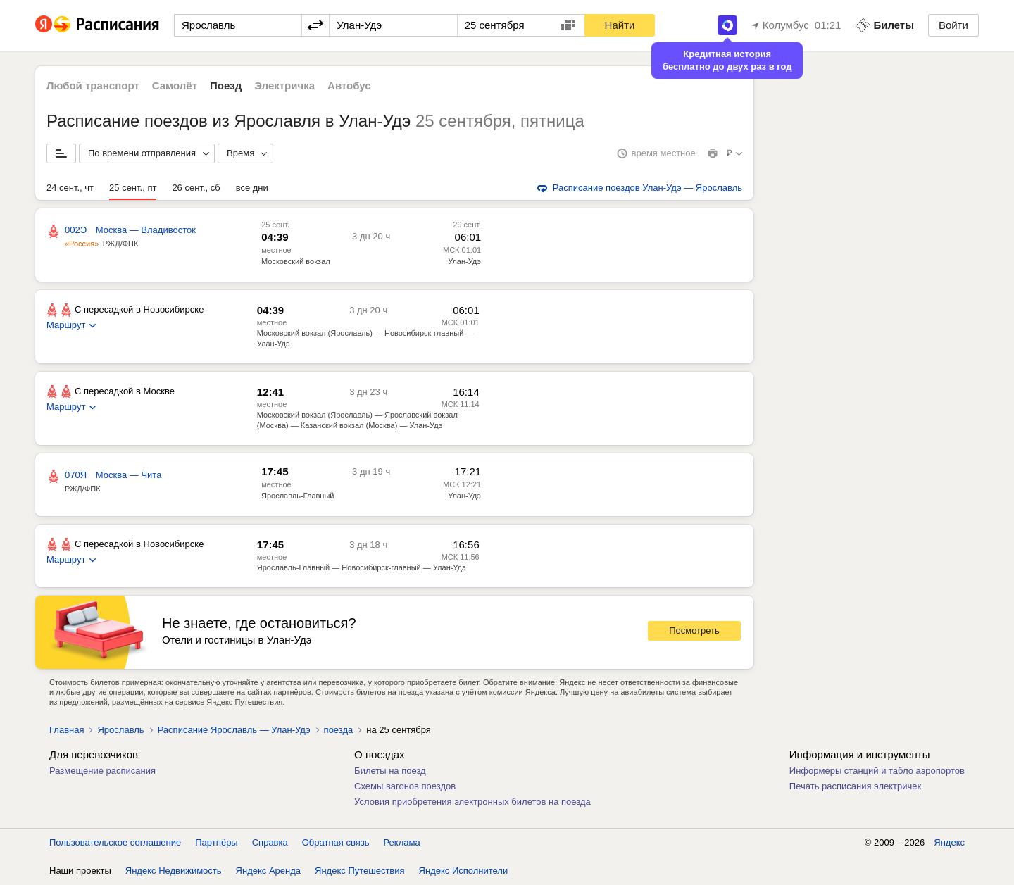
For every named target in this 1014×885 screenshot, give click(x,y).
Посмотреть (694, 630)
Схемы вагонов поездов (405, 786)
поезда (338, 729)
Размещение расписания (102, 770)
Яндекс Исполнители (463, 870)
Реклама (402, 842)
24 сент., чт (70, 187)
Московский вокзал (295, 261)
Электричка (284, 86)
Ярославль (120, 729)
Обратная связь (336, 842)
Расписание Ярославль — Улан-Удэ (234, 729)
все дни (252, 187)
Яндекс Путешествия (360, 870)
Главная (66, 729)
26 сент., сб (196, 187)
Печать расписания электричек (855, 786)
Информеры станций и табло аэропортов (877, 770)
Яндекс (949, 842)
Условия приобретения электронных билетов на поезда (472, 801)
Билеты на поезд (390, 770)
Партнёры (216, 842)
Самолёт (174, 86)
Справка (270, 842)
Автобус (349, 86)
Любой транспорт (92, 86)
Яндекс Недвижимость (173, 870)
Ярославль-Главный (297, 495)
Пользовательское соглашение (115, 842)
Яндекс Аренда (268, 870)
